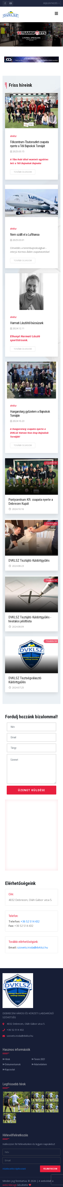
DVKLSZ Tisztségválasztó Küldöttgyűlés (24, 680)
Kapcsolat (9, 1069)
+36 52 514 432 (30, 921)
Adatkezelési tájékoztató (14, 1168)
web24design (10, 1184)
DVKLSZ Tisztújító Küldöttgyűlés (29, 560)
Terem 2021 (38, 1059)
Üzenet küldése (31, 790)
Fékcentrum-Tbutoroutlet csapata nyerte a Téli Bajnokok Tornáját (29, 144)
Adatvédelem (39, 1064)
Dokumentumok (12, 1064)
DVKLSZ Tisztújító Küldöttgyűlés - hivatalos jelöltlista (29, 619)
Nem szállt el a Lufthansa (24, 235)
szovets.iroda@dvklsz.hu (32, 947)
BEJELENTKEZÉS (50, 3)
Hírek (6, 1059)
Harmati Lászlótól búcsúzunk (26, 323)
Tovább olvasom (23, 171)
